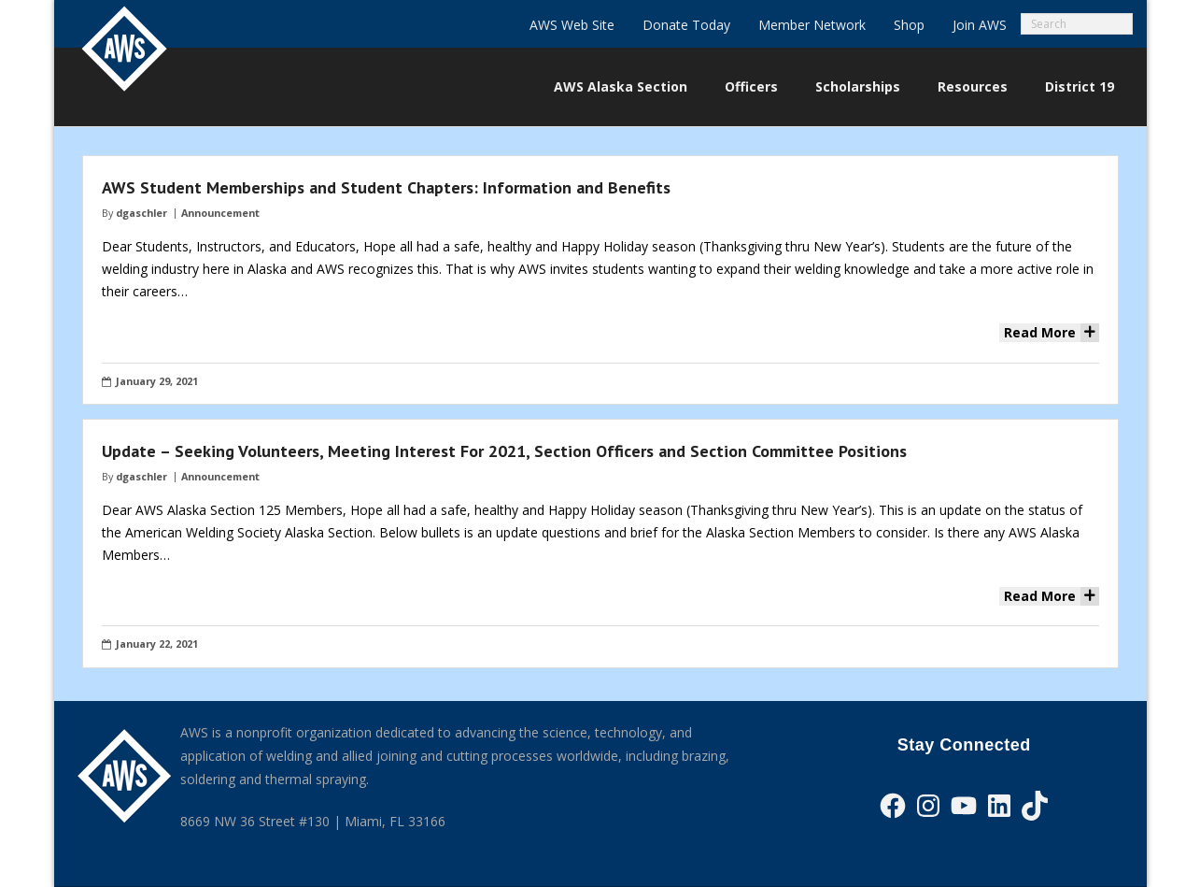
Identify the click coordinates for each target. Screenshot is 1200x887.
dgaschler (141, 213)
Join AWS (980, 25)
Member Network (812, 25)
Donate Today (686, 25)
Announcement (220, 213)
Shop (909, 25)
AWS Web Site (571, 25)
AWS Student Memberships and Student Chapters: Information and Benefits (386, 187)
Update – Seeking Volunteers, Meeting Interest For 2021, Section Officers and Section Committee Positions (504, 451)
